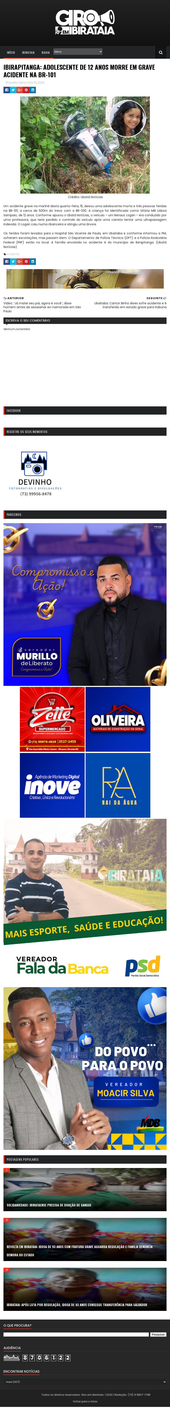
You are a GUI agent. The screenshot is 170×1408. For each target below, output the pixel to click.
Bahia (46, 52)
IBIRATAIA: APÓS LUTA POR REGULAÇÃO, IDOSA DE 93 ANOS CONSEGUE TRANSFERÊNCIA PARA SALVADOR (77, 1305)
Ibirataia (28, 52)
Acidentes (13, 254)
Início (11, 52)
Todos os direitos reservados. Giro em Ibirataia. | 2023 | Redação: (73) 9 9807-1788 (95, 1396)
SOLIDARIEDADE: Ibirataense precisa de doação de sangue (49, 1206)
